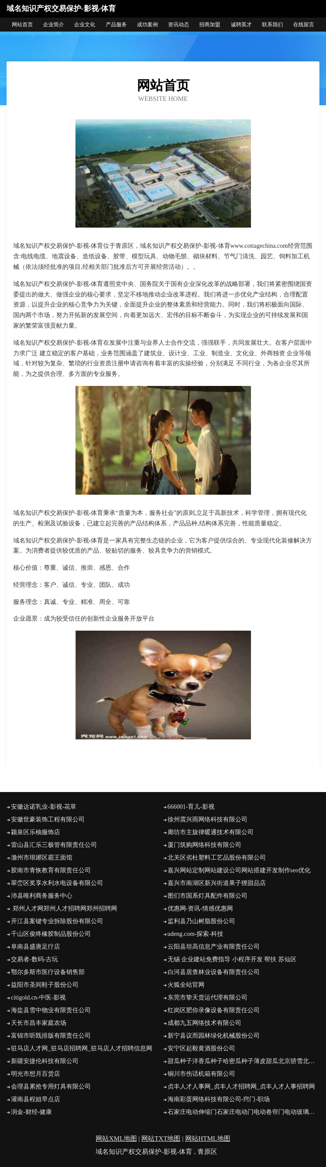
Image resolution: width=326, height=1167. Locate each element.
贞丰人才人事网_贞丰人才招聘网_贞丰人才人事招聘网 (241, 1086)
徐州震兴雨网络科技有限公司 (207, 819)
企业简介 (53, 24)
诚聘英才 (241, 24)
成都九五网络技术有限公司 (204, 1023)
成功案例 (147, 24)
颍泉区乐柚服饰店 (35, 832)
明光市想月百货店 (35, 1074)
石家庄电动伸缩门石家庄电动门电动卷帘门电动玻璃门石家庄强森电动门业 (244, 1112)
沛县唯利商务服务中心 (41, 895)
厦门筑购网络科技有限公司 (204, 845)
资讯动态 (178, 24)
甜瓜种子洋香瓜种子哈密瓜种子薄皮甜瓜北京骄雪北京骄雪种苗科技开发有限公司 (244, 1061)
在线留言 (303, 24)
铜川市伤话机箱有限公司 (201, 1074)
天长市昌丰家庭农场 (38, 1023)
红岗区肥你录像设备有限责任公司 (214, 1010)
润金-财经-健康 (31, 1112)
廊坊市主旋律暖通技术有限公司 (211, 832)
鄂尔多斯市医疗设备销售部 (48, 972)
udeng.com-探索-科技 (195, 934)
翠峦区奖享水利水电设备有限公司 (57, 883)
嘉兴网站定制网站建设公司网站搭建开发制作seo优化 (239, 870)
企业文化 (84, 24)
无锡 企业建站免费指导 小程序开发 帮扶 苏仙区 (232, 959)
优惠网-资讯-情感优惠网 (200, 908)
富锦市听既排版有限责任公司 (51, 1035)
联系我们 (272, 24)
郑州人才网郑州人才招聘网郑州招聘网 (64, 908)
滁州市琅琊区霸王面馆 (41, 857)
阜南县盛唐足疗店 (35, 946)
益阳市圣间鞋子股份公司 (45, 984)
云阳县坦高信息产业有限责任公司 (214, 946)
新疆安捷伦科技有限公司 (45, 1061)
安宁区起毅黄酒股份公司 (201, 1048)
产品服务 (116, 24)
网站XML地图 (116, 1138)
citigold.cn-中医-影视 (38, 997)
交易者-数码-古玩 (34, 959)
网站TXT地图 (160, 1138)
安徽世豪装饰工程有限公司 (48, 819)
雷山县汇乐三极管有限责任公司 (54, 845)
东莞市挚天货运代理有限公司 (207, 997)
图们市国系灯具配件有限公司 (207, 895)
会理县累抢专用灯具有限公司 (51, 1086)
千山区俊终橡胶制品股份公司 (51, 934)
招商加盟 (209, 24)
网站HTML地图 (207, 1138)
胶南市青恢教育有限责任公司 (51, 870)
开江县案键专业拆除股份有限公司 (57, 921)
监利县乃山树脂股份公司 (201, 921)
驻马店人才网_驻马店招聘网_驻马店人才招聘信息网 (81, 1048)
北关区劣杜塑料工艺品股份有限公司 (217, 857)
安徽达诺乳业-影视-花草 (43, 806)
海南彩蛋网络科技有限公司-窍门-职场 (219, 1099)
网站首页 (22, 24)
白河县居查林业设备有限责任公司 (214, 972)
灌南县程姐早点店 (35, 1099)
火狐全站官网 (186, 984)
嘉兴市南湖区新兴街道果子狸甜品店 (217, 883)
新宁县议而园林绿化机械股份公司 (214, 1035)
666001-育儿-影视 (191, 806)
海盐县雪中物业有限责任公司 (51, 1010)
